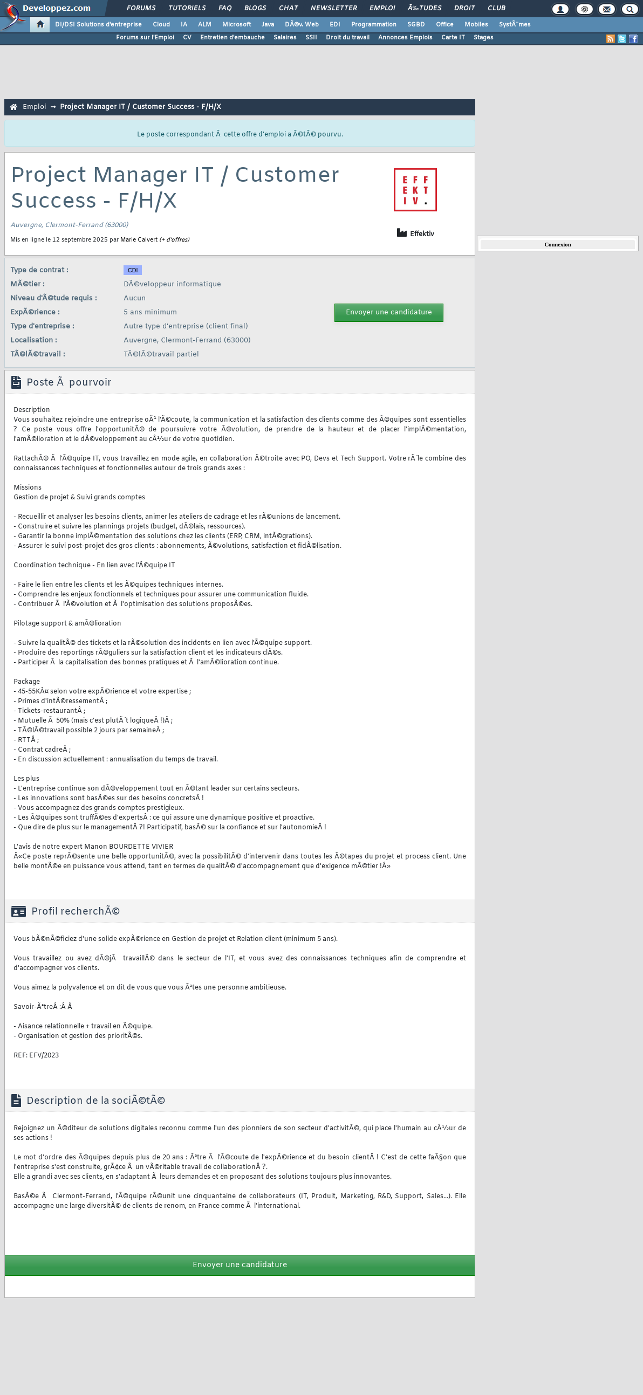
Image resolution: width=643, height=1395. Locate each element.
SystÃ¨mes (515, 25)
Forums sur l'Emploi (145, 38)
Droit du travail (348, 38)
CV (187, 38)
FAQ (224, 8)
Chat (288, 8)
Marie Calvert (139, 240)
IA (184, 25)
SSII (311, 38)
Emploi (382, 8)
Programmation (373, 25)
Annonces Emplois (405, 38)
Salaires (285, 38)
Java (268, 25)
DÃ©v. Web (302, 25)
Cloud (161, 25)
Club (496, 8)
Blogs (255, 8)
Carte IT (453, 38)
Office (445, 25)
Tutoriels (187, 8)
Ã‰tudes (424, 8)
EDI (335, 25)
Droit (464, 8)
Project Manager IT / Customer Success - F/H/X (140, 107)
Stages (484, 38)
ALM (204, 25)
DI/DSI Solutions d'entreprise (98, 25)
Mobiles (476, 25)
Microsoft (236, 25)
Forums (141, 8)
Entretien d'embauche (232, 38)
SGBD (416, 25)
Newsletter (334, 8)
